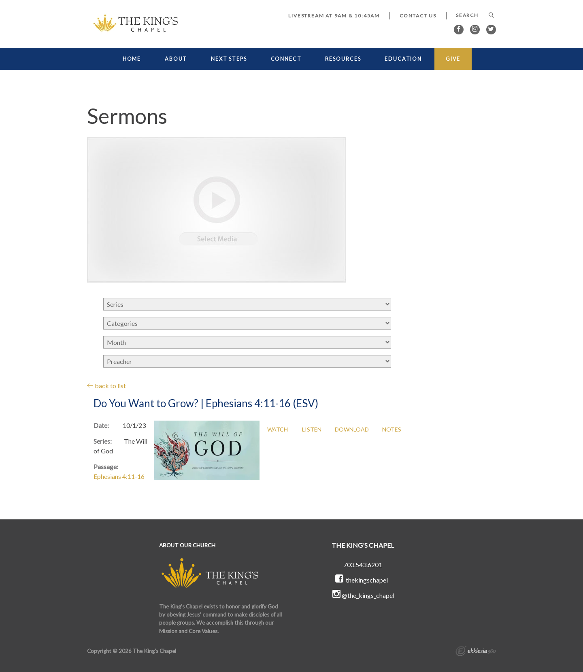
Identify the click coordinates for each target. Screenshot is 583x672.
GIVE (453, 59)
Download (352, 429)
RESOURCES (343, 59)
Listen (311, 429)
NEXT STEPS (229, 59)
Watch (277, 429)
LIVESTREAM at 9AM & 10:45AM (334, 16)
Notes (391, 429)
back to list (106, 385)
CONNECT (286, 59)
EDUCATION (403, 59)
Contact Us (418, 16)
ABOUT (176, 59)
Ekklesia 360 (475, 652)
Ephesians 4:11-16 (119, 476)
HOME (132, 59)
